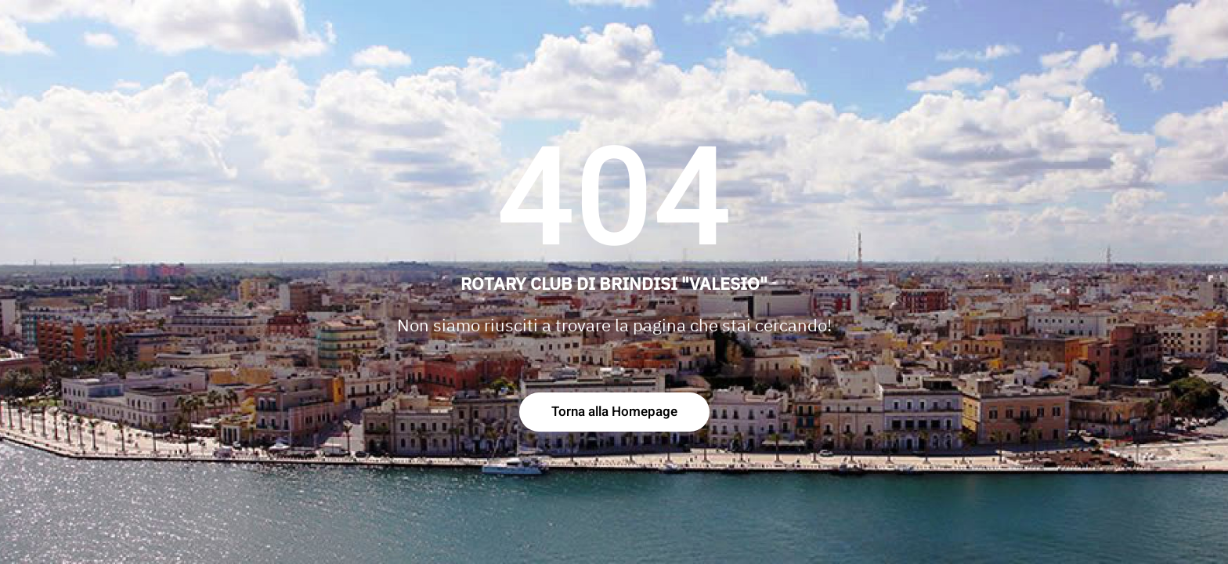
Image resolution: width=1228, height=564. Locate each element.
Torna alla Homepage (614, 411)
